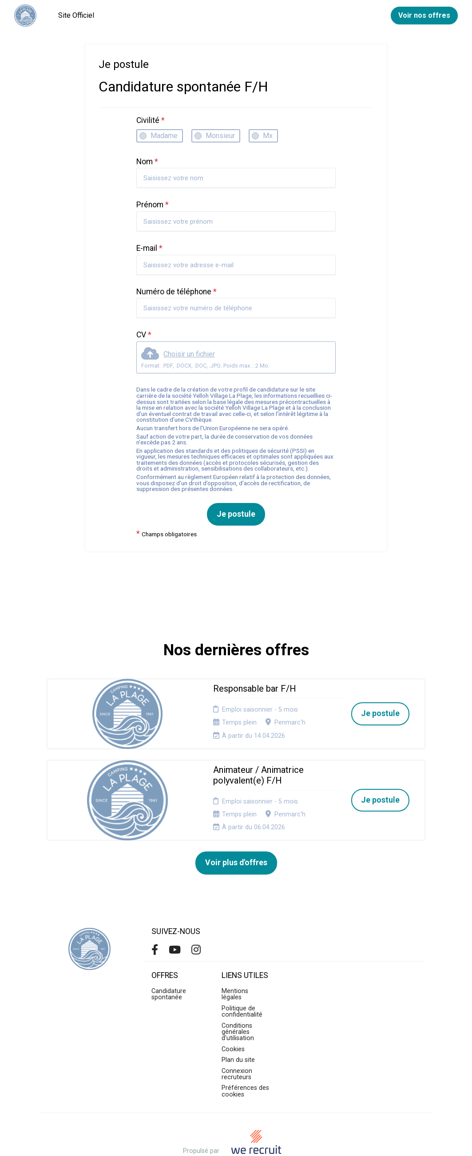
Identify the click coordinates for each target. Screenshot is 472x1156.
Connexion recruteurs (237, 1037)
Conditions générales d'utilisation (238, 995)
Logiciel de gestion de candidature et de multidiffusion (236, 1140)
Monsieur (220, 135)
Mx (268, 135)
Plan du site (238, 1023)
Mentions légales (235, 958)
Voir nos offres (424, 15)
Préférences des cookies (245, 1054)
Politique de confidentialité (242, 975)
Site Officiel (76, 15)
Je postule (236, 514)
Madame (164, 135)
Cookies (233, 1012)
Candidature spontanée (168, 958)
